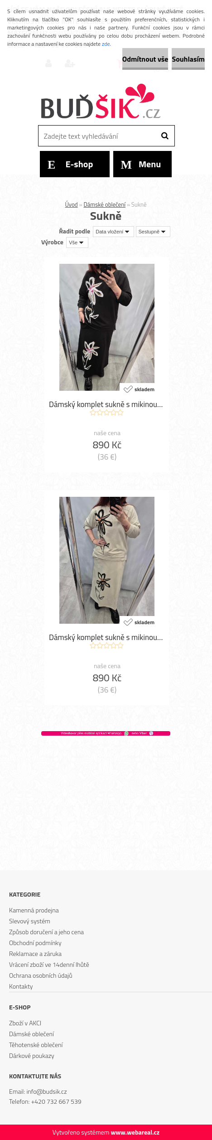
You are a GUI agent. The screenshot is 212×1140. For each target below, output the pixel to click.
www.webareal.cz (135, 1132)
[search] (165, 136)
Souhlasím (188, 58)
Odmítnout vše (145, 58)
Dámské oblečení (104, 204)
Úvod (71, 204)
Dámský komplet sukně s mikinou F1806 (106, 637)
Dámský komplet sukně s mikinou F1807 (106, 404)
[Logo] (100, 102)
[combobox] (113, 231)
